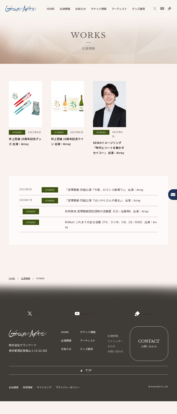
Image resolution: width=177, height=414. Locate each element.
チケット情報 (98, 9)
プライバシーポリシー (68, 400)
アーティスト (119, 9)
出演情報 (65, 9)
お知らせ (80, 9)
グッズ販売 (138, 9)
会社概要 (13, 400)
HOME (51, 9)
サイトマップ (44, 400)
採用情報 (27, 400)
